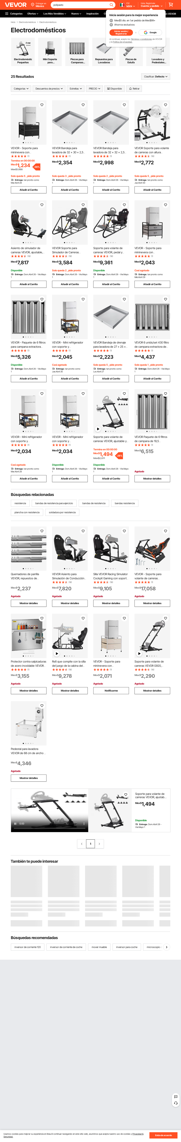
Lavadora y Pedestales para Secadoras (158, 61)
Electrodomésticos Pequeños (23, 61)
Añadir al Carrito (29, 189)
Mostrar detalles (152, 478)
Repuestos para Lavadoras (104, 61)
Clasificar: (149, 76)
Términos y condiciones (141, 39)
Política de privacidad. (122, 42)
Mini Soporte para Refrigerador (50, 61)
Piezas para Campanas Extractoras (77, 61)
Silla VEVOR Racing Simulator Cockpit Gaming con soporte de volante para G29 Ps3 (110, 578)
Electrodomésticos (27, 22)
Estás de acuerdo (163, 1135)
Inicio (13, 22)
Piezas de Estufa (131, 61)
